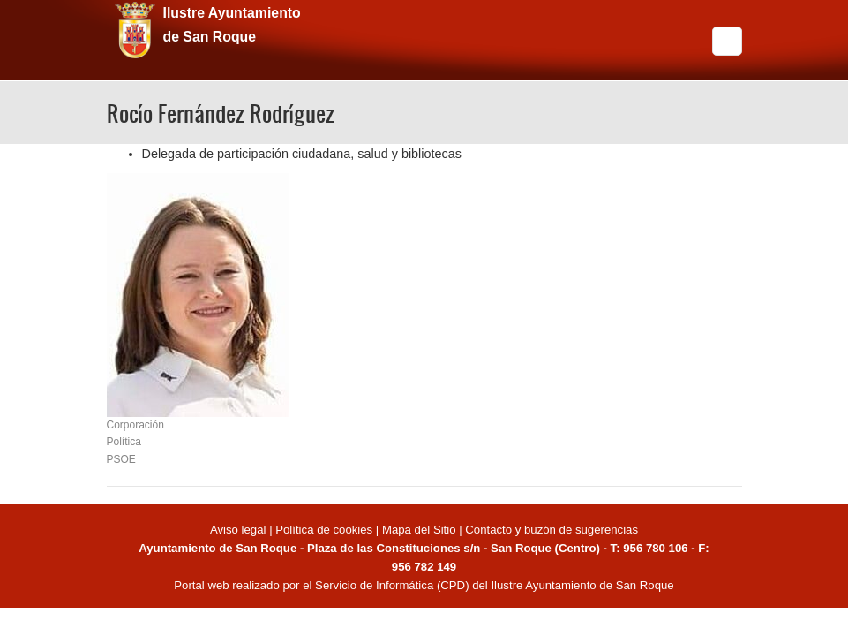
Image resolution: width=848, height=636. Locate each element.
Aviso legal (239, 529)
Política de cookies (323, 529)
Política (124, 441)
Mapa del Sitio (419, 529)
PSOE (121, 459)
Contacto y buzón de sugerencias (551, 529)
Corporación (135, 425)
